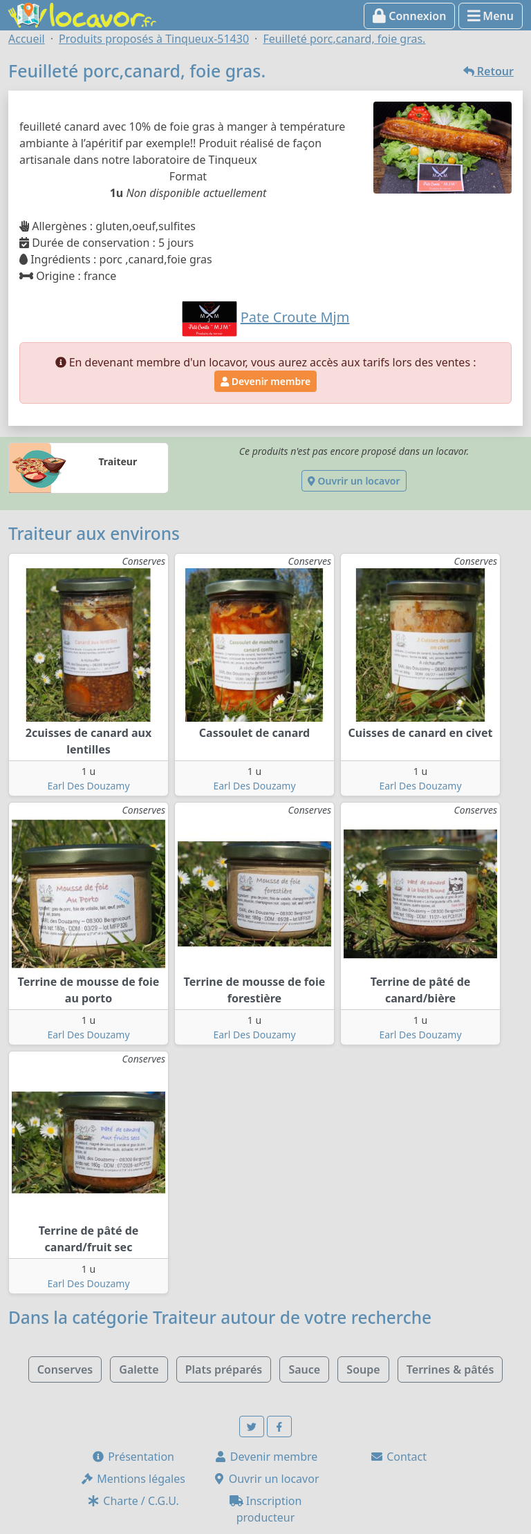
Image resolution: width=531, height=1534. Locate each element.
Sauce (304, 1369)
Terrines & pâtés (450, 1369)
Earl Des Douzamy (88, 785)
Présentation (132, 1456)
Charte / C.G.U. (132, 1500)
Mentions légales (132, 1478)
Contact (398, 1456)
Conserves (65, 1369)
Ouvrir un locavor (354, 480)
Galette (138, 1369)
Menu (490, 16)
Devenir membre (265, 381)
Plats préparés (224, 1369)
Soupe (363, 1369)
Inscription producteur (266, 1509)
